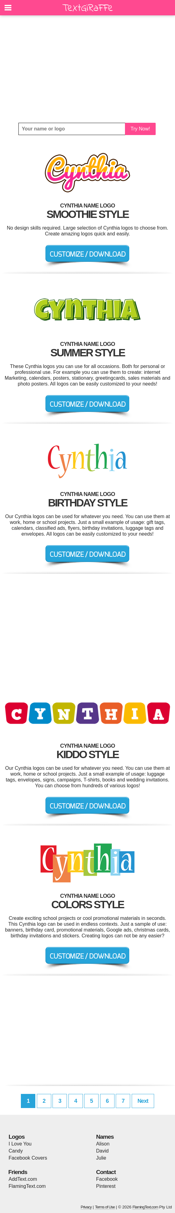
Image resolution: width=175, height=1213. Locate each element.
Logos (17, 1137)
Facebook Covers (28, 1158)
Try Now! (140, 128)
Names (105, 1137)
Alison (103, 1143)
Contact (106, 1172)
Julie (101, 1158)
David (102, 1150)
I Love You (20, 1143)
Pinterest (105, 1186)
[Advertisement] (87, 69)
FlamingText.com (27, 1186)
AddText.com (23, 1179)
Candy (16, 1150)
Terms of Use (105, 1207)
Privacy (86, 1207)
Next (143, 1101)
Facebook (107, 1179)
